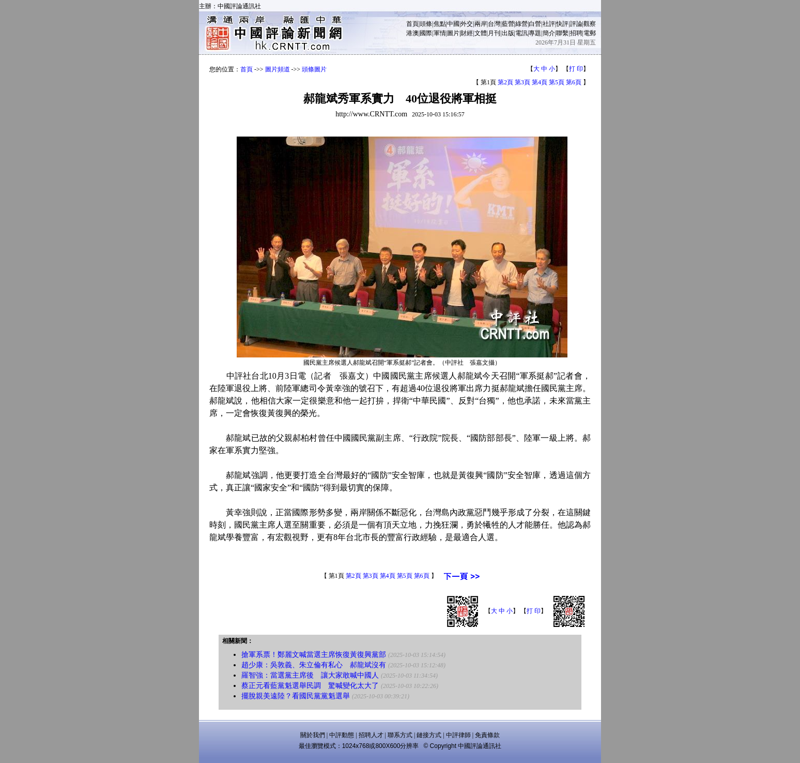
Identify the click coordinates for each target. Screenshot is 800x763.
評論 (576, 23)
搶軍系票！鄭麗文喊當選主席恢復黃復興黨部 (313, 655)
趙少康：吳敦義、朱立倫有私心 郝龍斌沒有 (313, 665)
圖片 (453, 33)
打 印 (576, 68)
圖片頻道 (277, 69)
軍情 (440, 33)
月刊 (494, 33)
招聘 (576, 33)
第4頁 (539, 82)
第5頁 (556, 82)
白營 (535, 23)
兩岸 (480, 23)
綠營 (521, 23)
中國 (453, 23)
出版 (508, 33)
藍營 (508, 23)
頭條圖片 (314, 69)
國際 (426, 33)
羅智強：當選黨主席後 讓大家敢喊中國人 (310, 675)
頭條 (426, 23)
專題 (535, 33)
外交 (466, 23)
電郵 (589, 33)
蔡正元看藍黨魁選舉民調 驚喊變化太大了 (310, 686)
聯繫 (562, 33)
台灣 (494, 23)
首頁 (412, 23)
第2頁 (505, 82)
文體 (480, 33)
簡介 (549, 33)
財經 (466, 33)
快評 (562, 23)
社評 (549, 23)
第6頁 (573, 82)
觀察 (589, 23)
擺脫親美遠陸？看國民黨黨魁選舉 (295, 696)
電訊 (521, 33)
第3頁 (522, 82)
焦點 (440, 23)
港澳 (412, 33)
